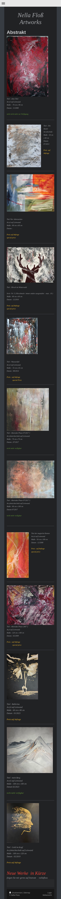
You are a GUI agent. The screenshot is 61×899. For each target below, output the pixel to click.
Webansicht (47, 895)
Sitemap (27, 893)
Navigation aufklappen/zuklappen (30, 3)
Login (50, 893)
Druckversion (16, 893)
